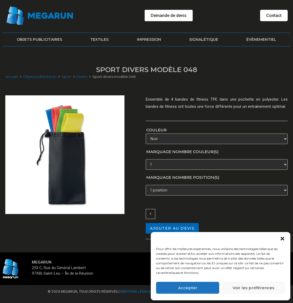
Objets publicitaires (39, 39)
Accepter (187, 287)
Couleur (156, 129)
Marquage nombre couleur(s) (182, 151)
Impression (149, 39)
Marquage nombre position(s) (182, 177)
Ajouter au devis (172, 228)
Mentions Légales (136, 291)
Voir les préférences (253, 287)
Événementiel (261, 39)
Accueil (11, 76)
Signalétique (203, 39)
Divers (81, 76)
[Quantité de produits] (150, 214)
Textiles (99, 39)
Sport (66, 76)
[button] (282, 238)
